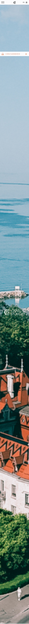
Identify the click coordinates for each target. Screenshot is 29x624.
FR (23, 2)
